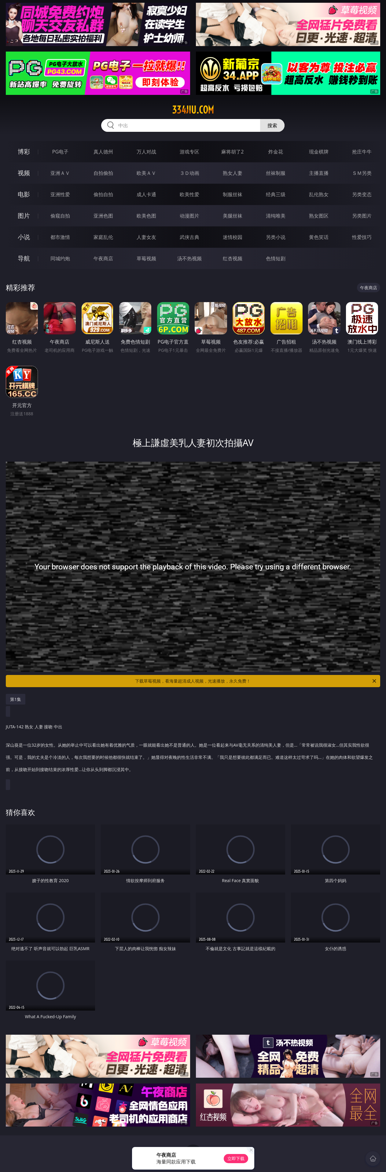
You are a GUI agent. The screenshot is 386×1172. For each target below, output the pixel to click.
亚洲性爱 (60, 194)
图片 (24, 215)
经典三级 (275, 194)
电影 (24, 194)
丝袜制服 (275, 173)
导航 (24, 258)
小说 (24, 237)
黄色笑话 (319, 237)
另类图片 (362, 215)
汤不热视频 (189, 258)
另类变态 (362, 194)
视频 (24, 173)
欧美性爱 (189, 194)
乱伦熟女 (319, 194)
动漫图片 (189, 215)
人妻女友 (146, 237)
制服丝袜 (232, 194)
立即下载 (235, 1158)
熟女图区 (319, 215)
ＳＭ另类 (362, 173)
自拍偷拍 (103, 173)
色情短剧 (275, 258)
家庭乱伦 (103, 237)
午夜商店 (103, 258)
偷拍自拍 (103, 194)
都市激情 (60, 237)
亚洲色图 (103, 215)
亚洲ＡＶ (60, 173)
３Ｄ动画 (189, 173)
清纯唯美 (275, 215)
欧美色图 (146, 215)
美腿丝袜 (232, 215)
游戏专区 (189, 151)
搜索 (272, 125)
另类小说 (275, 237)
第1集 (15, 699)
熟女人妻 (232, 173)
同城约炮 (60, 258)
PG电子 (60, 151)
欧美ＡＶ (146, 173)
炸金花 (275, 151)
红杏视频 (232, 258)
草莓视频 (146, 258)
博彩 (24, 151)
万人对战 (146, 151)
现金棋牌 (319, 151)
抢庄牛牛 (362, 151)
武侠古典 (189, 237)
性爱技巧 (362, 237)
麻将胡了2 (232, 151)
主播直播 (319, 173)
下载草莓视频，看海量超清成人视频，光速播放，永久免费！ (256, 681)
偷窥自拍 (60, 215)
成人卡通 (146, 194)
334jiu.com (193, 110)
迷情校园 (232, 237)
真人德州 (103, 151)
